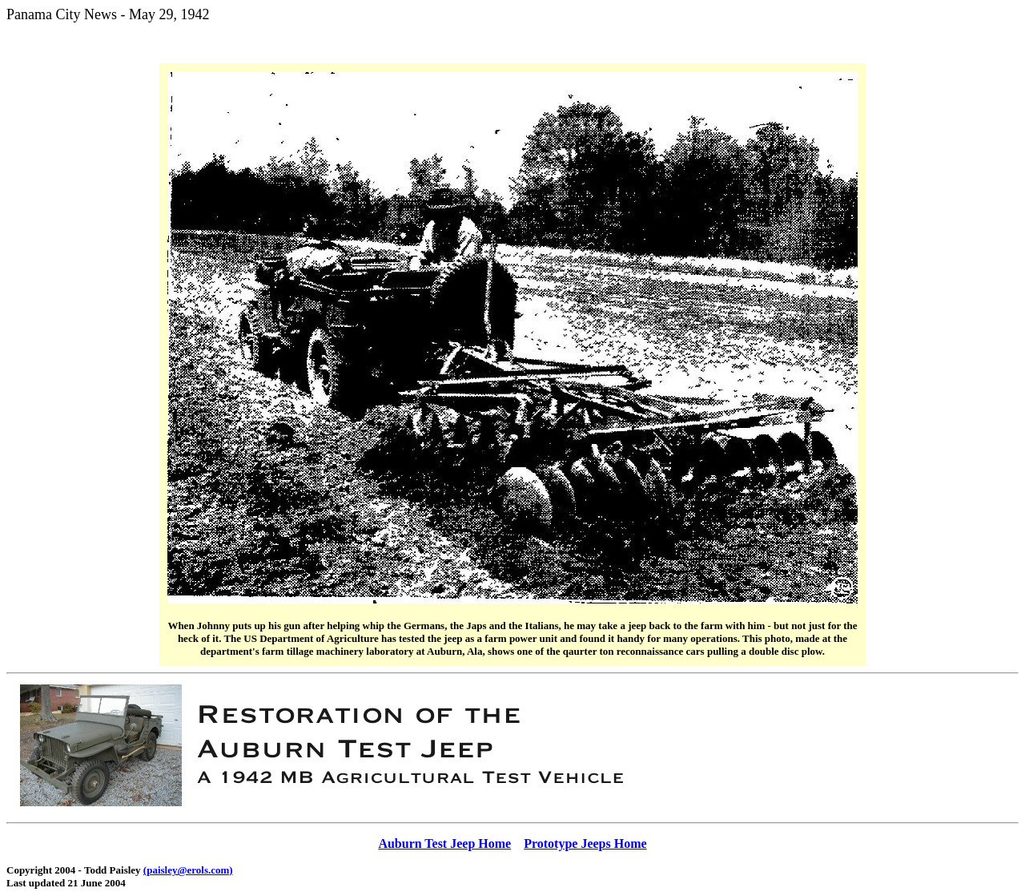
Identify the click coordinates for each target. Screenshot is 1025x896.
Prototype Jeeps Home (585, 843)
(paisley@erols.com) (188, 870)
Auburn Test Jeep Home (444, 843)
